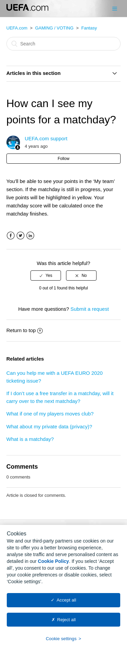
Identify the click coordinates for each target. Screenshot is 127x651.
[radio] (45, 275)
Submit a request (89, 309)
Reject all (66, 623)
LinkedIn (30, 235)
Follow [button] (63, 158)
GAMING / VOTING (54, 27)
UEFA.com (16, 27)
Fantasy (89, 27)
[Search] (63, 43)
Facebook (10, 235)
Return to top (24, 330)
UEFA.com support (46, 138)
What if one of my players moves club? (50, 413)
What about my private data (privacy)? (49, 426)
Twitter (20, 235)
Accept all (66, 603)
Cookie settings (61, 642)
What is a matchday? (30, 439)
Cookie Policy (53, 565)
